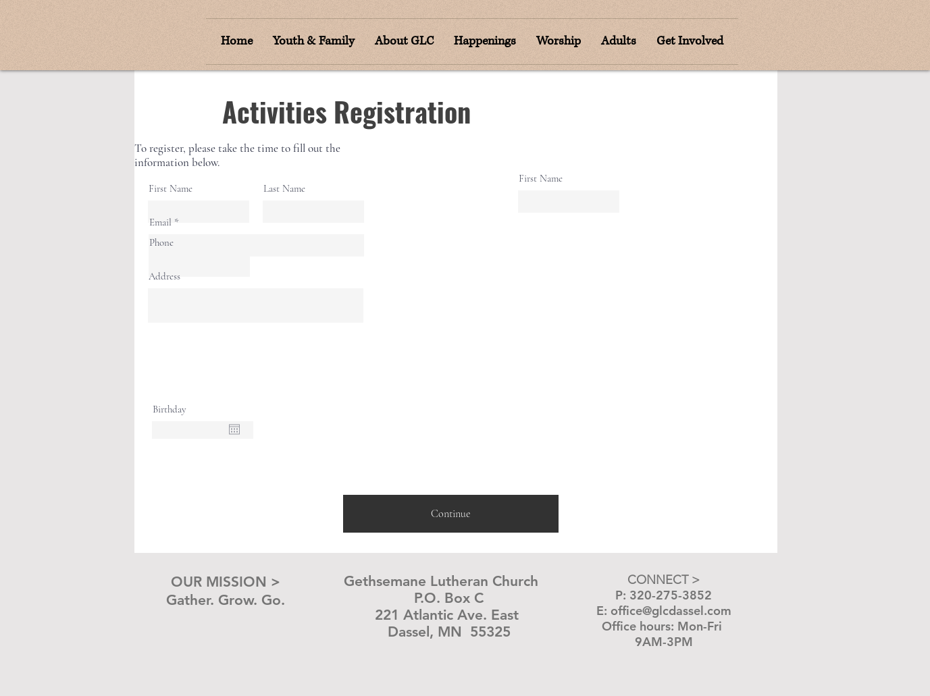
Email (160, 222)
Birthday (169, 409)
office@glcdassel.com (671, 610)
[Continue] (451, 514)
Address (164, 276)
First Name (170, 189)
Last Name (284, 189)
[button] (558, 41)
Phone (161, 243)
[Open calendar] (234, 429)
